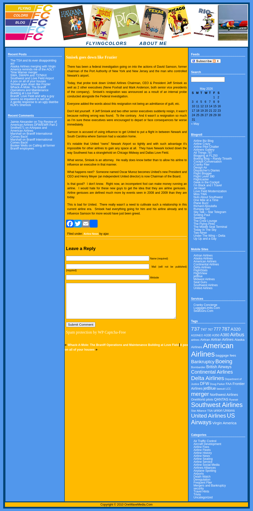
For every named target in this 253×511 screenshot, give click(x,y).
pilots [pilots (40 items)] (209, 399)
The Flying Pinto (204, 224)
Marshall (15, 133)
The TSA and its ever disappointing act (33, 62)
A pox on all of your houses (28, 81)
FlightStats (200, 270)
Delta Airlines (202, 267)
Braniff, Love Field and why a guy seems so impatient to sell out (32, 97)
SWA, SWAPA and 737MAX (28, 75)
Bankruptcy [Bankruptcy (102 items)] (202, 361)
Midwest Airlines (204, 279)
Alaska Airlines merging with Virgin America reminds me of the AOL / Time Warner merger (33, 69)
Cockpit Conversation (207, 161)
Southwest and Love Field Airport (32, 78)
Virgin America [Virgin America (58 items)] (224, 423)
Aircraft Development (207, 444)
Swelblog (199, 218)
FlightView (200, 273)
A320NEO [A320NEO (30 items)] (197, 335)
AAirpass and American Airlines (28, 129)
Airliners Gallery (203, 149)
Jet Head (199, 188)
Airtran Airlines (202, 255)
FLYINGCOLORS (106, 43)
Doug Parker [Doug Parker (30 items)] (217, 384)
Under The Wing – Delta (209, 235)
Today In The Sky (204, 230)
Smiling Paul (201, 215)
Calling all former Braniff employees (32, 147)
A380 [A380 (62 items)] (224, 335)
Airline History (202, 453)
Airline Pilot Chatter (206, 147)
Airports (198, 473)
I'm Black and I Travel (207, 185)
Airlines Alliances (204, 467)
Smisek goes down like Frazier (30, 84)
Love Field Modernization (210, 191)
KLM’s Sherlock (20, 105)
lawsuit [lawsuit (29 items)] (221, 388)
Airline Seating (202, 459)
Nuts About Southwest (208, 197)
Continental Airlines (206, 264)
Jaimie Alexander (21, 122)
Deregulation (201, 479)
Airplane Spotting (204, 470)
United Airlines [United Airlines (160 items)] (208, 416)
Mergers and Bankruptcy (209, 485)
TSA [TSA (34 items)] (210, 410)
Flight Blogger (202, 173)
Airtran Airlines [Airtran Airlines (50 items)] (222, 339)
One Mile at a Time (205, 200)
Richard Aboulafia (205, 206)
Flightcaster (201, 179)
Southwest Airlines (205, 285)
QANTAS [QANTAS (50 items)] (221, 399)
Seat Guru (200, 282)
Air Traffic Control (204, 441)
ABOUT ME (153, 43)
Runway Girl (201, 209)
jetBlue (198, 276)
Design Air (200, 167)
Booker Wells (19, 145)
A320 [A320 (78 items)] (235, 329)
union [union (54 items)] (217, 410)
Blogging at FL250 (205, 155)
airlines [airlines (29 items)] (195, 339)
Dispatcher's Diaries (206, 170)
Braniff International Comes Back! (31, 135)
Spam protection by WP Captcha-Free (96, 332)
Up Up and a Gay (204, 238)
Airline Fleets (202, 450)
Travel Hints (201, 491)
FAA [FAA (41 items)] (229, 384)
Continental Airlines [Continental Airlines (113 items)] (212, 372)
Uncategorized (202, 497)
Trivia (197, 494)
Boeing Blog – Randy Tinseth (212, 158)
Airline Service (202, 462)
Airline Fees (201, 447)
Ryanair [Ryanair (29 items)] (233, 399)
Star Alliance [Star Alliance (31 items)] (198, 410)
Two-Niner (200, 232)
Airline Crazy (201, 144)
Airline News (91, 234)
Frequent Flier (202, 482)
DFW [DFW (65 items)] (204, 384)
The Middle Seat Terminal (210, 227)
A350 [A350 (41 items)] (215, 335)
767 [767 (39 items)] (210, 329)
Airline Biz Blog (203, 141)
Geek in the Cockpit (206, 182)
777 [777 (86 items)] (217, 329)
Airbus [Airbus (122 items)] (237, 334)
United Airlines (202, 288)
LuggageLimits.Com (206, 308)
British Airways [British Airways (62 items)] (219, 367)
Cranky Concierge (205, 305)
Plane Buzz (201, 203)
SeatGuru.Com (203, 311)
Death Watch (202, 476)
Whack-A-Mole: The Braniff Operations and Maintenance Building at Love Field (29, 90)
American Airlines (204, 261)
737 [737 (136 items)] (195, 329)
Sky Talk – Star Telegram (209, 212)
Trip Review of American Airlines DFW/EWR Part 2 (33, 123)
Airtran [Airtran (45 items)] (205, 339)
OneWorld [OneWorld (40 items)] (198, 399)
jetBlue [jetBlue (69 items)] (209, 388)
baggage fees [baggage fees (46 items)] (226, 355)
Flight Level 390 (203, 176)
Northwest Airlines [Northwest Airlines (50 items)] (224, 395)
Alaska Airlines (203, 258)
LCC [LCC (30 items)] (228, 388)
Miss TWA (200, 194)
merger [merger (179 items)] (200, 394)
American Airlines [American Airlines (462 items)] (212, 349)
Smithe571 (17, 127)
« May (195, 124)
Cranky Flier (201, 164)
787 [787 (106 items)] (226, 329)
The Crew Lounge (205, 221)
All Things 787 (202, 152)
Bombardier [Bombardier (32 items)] (198, 367)
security (198, 488)
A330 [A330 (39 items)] (207, 335)
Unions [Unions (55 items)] (229, 410)
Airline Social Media (206, 465)
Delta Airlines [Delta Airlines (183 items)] (207, 378)
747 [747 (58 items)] (204, 329)
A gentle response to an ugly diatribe (34, 102)
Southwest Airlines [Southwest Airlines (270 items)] (217, 404)
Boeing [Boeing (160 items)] (223, 361)
